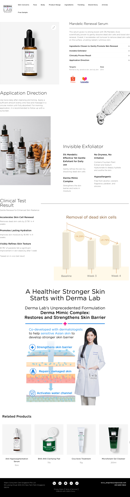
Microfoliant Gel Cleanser (113, 459)
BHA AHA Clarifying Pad (49, 459)
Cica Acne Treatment (81, 459)
